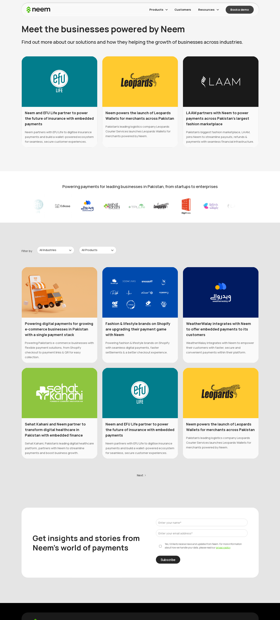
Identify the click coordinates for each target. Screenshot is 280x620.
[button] (158, 9)
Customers (182, 10)
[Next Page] (141, 476)
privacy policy (223, 548)
